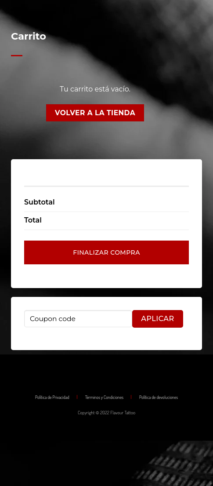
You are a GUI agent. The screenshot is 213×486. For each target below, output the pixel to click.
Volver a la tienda (95, 113)
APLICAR (157, 318)
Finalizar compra (106, 252)
